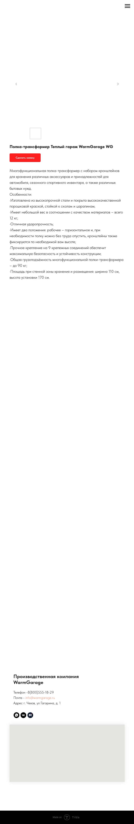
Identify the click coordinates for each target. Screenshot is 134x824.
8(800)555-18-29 (41, 692)
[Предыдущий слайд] (16, 84)
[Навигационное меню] (127, 6)
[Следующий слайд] (118, 84)
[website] (30, 715)
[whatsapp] (16, 715)
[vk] (23, 715)
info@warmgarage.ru (40, 698)
